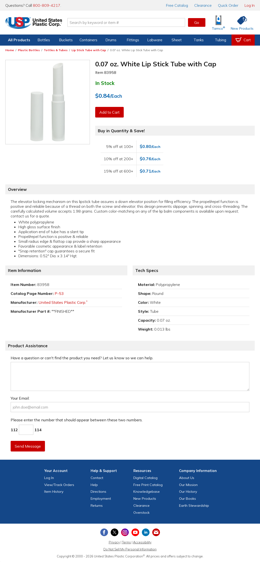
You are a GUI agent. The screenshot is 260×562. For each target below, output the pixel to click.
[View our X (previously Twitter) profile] (114, 532)
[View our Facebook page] (104, 532)
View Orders (59, 485)
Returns (97, 505)
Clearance (203, 5)
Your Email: (20, 398)
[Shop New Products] (240, 22)
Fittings (133, 40)
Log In (250, 5)
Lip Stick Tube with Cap (89, 50)
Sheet (177, 40)
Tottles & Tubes (56, 50)
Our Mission (188, 485)
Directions (98, 491)
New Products (144, 498)
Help (94, 485)
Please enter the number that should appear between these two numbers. (77, 419)
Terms (126, 542)
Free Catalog (148, 485)
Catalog (177, 5)
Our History (188, 491)
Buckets (66, 40)
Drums (110, 40)
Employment (101, 498)
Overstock (141, 512)
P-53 (59, 293)
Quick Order (228, 5)
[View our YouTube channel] (135, 532)
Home (9, 50)
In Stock (105, 83)
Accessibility (142, 542)
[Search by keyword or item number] (126, 22)
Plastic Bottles (29, 50)
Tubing (220, 40)
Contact (97, 478)
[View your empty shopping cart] (243, 40)
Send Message (28, 446)
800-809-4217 (46, 5)
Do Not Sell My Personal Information (130, 549)
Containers (88, 40)
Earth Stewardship (194, 505)
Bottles (43, 40)
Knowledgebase (146, 491)
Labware (154, 40)
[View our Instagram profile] (125, 532)
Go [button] (196, 22)
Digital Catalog (145, 478)
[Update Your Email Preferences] (156, 532)
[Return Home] (33, 23)
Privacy (114, 542)
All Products (19, 40)
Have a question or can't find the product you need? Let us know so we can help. (82, 357)
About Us (186, 478)
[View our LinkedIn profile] (146, 532)
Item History (54, 491)
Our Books (187, 498)
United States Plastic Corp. (62, 302)
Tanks (199, 40)
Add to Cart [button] (109, 112)
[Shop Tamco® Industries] (218, 22)
